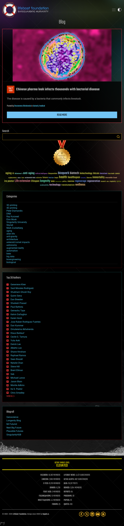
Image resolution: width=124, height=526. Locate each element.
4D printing (11, 208)
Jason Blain (16, 381)
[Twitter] (87, 514)
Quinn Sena (16, 295)
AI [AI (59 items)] (13, 173)
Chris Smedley (17, 392)
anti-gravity (11, 236)
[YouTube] (98, 514)
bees (8, 253)
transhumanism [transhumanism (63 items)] (68, 185)
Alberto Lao (16, 348)
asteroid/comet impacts (18, 242)
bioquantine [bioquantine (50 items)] (52, 173)
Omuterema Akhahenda (22, 106)
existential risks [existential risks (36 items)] (30, 178)
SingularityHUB (13, 434)
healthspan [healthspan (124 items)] (74, 177)
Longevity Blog (13, 420)
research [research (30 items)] (103, 181)
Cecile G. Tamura (19, 336)
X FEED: (45, 483)
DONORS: (53, 487)
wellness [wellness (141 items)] (80, 185)
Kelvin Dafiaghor (19, 314)
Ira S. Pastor (16, 389)
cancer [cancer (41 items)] (117, 174)
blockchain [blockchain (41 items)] (103, 174)
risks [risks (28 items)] (107, 181)
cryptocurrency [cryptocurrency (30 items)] (12, 178)
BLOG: (66, 483)
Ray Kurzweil (12, 216)
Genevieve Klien (18, 284)
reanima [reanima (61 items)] (70, 181)
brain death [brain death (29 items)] (111, 174)
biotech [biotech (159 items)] (74, 173)
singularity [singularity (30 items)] (113, 181)
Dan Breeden (17, 299)
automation (12, 250)
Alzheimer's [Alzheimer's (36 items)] (18, 174)
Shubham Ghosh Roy (21, 292)
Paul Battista (17, 307)
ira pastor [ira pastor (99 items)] (9, 181)
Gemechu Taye (18, 310)
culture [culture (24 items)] (19, 178)
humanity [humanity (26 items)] (83, 178)
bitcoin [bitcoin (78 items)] (96, 173)
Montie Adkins (17, 385)
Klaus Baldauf (17, 333)
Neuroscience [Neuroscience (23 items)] (58, 181)
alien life (10, 233)
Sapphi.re (46, 514)
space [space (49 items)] (118, 181)
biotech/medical (39, 106)
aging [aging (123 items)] (8, 173)
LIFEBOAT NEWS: (69, 475)
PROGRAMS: (68, 496)
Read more (62, 115)
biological (11, 262)
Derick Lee (16, 344)
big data (10, 256)
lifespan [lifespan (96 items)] (35, 181)
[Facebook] (81, 514)
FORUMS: (55, 504)
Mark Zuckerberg (14, 228)
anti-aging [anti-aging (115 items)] (29, 173)
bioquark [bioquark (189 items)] (63, 173)
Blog (62, 22)
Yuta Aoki (15, 340)
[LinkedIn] (92, 514)
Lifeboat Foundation (19, 514)
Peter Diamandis (14, 210)
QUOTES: (67, 504)
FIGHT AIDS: (47, 492)
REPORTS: (67, 492)
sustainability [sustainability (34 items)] (44, 185)
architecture (12, 239)
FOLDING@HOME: (45, 496)
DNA (8, 213)
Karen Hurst (16, 318)
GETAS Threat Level (62, 464)
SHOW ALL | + (10, 396)
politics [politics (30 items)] (64, 181)
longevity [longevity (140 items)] (45, 181)
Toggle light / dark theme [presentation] (119, 10)
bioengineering (13, 259)
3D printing (11, 205)
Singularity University (16, 222)
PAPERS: (67, 500)
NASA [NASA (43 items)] (53, 181)
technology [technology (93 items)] (55, 185)
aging (9, 231)
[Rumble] (103, 514)
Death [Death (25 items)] (22, 178)
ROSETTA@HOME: (44, 500)
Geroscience (12, 417)
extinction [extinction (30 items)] (39, 178)
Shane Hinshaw (18, 351)
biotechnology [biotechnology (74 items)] (86, 173)
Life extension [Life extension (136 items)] (22, 181)
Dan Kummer (17, 325)
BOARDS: (67, 487)
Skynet (9, 225)
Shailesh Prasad (18, 303)
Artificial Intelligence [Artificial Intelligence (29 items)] (41, 174)
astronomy (11, 245)
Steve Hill (15, 366)
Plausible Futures (14, 431)
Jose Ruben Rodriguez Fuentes (26, 322)
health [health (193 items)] (63, 177)
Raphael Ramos (18, 355)
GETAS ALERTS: (69, 479)
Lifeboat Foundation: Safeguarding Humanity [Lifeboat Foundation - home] (55, 9)
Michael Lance (18, 378)
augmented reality (15, 248)
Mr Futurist (11, 424)
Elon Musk (11, 219)
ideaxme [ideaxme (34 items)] (89, 178)
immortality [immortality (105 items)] (98, 177)
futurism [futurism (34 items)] (51, 178)
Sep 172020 (11, 89)
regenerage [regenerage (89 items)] (80, 181)
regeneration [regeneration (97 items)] (93, 181)
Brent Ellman (17, 370)
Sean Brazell (17, 359)
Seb (12, 374)
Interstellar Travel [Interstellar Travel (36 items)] (111, 178)
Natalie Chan (17, 363)
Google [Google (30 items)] (56, 178)
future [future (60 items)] (45, 177)
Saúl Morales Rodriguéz (22, 288)
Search (118, 136)
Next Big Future (13, 427)
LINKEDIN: (45, 479)
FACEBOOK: (44, 475)
